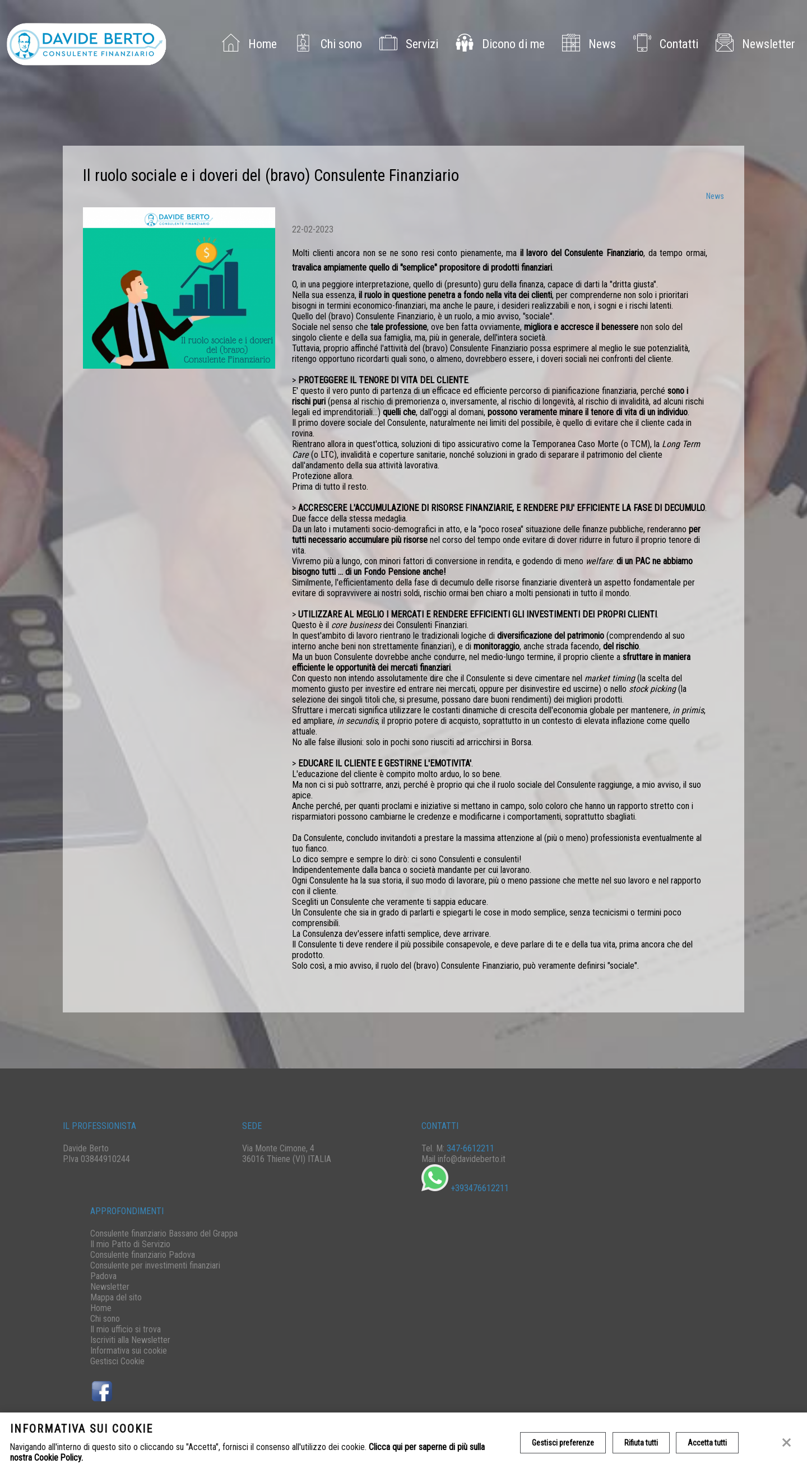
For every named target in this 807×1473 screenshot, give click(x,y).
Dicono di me (498, 45)
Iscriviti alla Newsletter (130, 1340)
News (587, 45)
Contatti (664, 45)
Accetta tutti (707, 1442)
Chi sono (326, 45)
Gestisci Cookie (117, 1361)
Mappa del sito (116, 1297)
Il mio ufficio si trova (125, 1329)
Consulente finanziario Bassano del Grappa (164, 1233)
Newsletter (753, 45)
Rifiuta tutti (641, 1442)
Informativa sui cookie (128, 1350)
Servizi (407, 45)
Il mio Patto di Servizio (130, 1244)
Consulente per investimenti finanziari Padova (155, 1270)
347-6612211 (470, 1148)
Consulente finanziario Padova (142, 1254)
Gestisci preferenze (563, 1442)
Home (247, 45)
